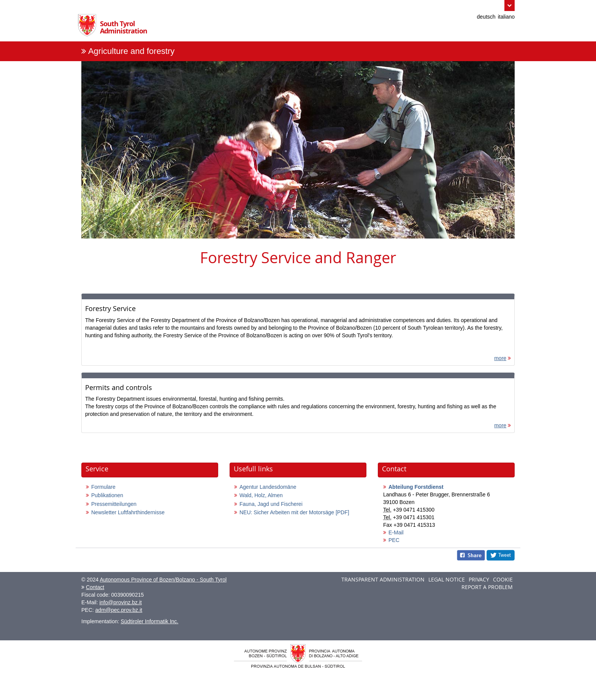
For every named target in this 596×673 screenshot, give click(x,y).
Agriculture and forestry (131, 51)
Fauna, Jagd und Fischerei (271, 504)
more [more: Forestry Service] (500, 358)
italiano (506, 17)
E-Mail (396, 532)
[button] (509, 5)
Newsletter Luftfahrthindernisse (128, 512)
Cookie (503, 579)
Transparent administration (383, 579)
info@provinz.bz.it (120, 602)
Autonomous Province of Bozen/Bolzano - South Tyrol (163, 580)
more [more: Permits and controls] (500, 425)
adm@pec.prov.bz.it (119, 610)
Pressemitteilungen (113, 504)
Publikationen (107, 495)
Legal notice (446, 579)
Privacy (479, 579)
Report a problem (487, 587)
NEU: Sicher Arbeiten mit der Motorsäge (294, 512)
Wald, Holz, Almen (261, 495)
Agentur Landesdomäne (267, 487)
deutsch (486, 17)
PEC (393, 540)
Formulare (103, 487)
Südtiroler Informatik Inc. (150, 621)
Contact (95, 587)
